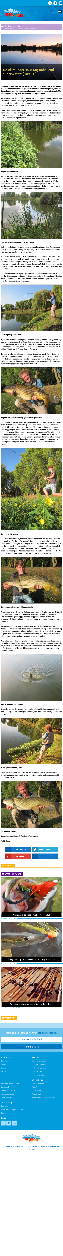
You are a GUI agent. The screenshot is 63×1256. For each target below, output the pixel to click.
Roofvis (4, 1061)
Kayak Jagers (37, 1090)
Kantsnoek (5, 1087)
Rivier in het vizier (39, 1061)
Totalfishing (18, 1146)
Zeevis (3, 1068)
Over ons (4, 1106)
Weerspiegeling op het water (44, 1097)
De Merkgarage (53, 1146)
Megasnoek (36, 1094)
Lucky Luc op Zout (39, 1068)
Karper (20, 26)
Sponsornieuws (38, 1083)
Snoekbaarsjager (8, 1094)
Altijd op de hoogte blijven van (31, 1032)
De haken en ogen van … (11, 1083)
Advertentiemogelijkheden (12, 1109)
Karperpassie (6, 1097)
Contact (4, 1113)
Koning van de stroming (10, 1090)
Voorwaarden (32, 1146)
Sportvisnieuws (10, 26)
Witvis (3, 1071)
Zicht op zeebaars (39, 1064)
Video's (35, 1087)
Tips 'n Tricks (37, 1071)
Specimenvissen (38, 1075)
